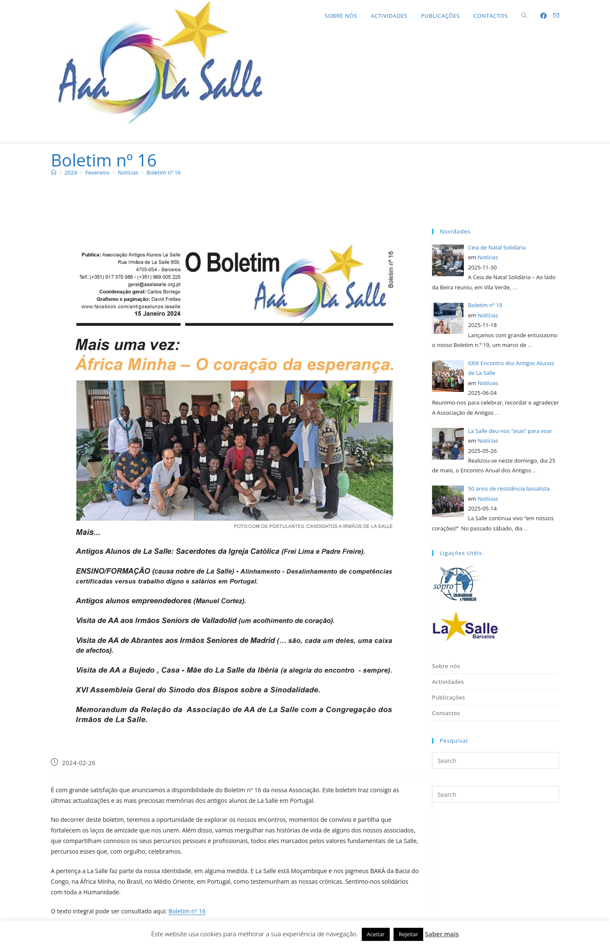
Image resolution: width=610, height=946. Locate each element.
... (515, 287)
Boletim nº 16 (164, 172)
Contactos (446, 713)
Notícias (487, 257)
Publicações (448, 697)
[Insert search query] (495, 760)
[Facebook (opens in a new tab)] (543, 16)
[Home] (53, 172)
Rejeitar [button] (408, 934)
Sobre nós (446, 666)
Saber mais (442, 933)
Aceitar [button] (376, 934)
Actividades (448, 681)
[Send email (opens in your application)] (556, 15)
